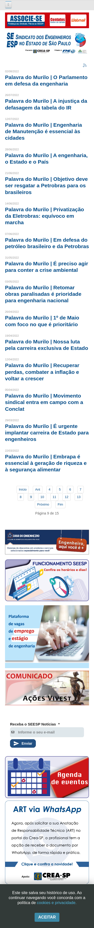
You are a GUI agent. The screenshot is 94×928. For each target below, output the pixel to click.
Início (23, 489)
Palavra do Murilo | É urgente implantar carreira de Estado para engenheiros (47, 432)
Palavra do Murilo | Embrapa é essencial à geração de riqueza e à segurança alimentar (46, 463)
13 (78, 497)
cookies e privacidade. (56, 903)
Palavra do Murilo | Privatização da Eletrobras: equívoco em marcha (44, 215)
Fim (60, 504)
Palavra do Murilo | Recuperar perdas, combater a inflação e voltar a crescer (42, 371)
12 (66, 497)
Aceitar (47, 917)
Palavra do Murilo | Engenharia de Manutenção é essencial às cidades (43, 131)
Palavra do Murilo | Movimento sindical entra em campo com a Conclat (44, 402)
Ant (37, 489)
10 (42, 497)
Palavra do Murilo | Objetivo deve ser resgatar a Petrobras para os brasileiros (46, 185)
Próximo (43, 504)
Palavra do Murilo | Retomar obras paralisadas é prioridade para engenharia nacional (43, 294)
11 (54, 497)
